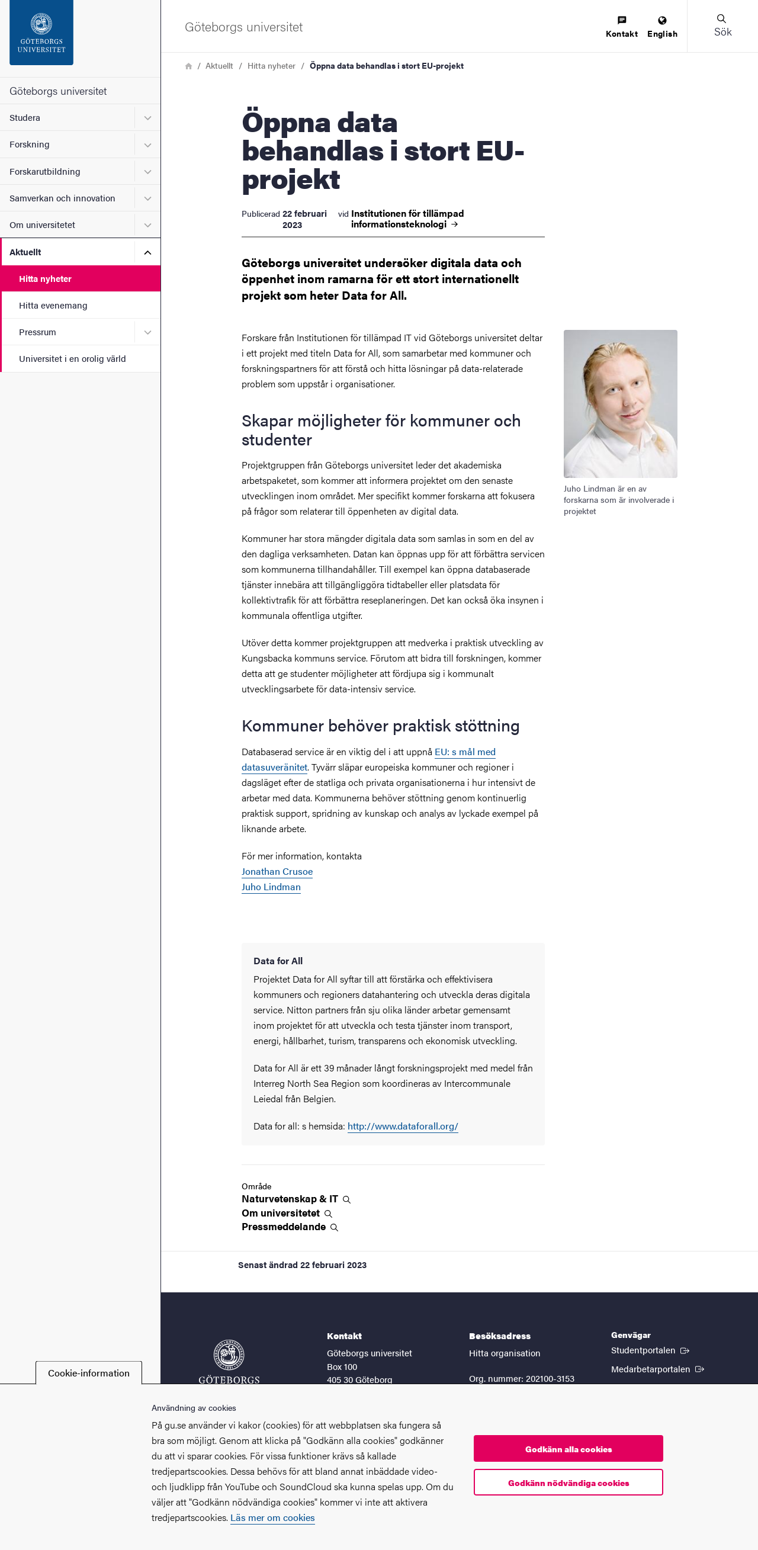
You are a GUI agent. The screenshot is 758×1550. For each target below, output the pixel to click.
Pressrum (37, 331)
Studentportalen (651, 1349)
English (662, 27)
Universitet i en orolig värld (72, 358)
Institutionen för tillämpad (407, 218)
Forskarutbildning (45, 171)
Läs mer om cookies (272, 1517)
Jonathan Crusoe (277, 871)
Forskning (29, 143)
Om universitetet (42, 224)
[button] (722, 26)
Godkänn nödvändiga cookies (568, 1482)
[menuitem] (622, 27)
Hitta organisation (505, 1352)
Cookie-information (89, 1372)
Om (287, 1212)
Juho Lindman (271, 886)
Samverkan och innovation (62, 197)
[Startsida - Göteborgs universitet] (80, 38)
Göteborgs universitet (58, 90)
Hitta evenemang (53, 305)
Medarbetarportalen (658, 1368)
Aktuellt (25, 251)
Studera (24, 117)
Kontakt (622, 27)
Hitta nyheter (45, 278)
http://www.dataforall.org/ (403, 1125)
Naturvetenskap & (296, 1198)
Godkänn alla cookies (568, 1449)
